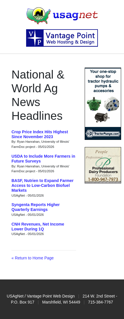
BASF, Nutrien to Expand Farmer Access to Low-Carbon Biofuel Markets (42, 185)
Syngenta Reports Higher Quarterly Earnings (35, 207)
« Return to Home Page (32, 258)
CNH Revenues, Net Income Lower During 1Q (37, 226)
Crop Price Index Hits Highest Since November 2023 (39, 134)
